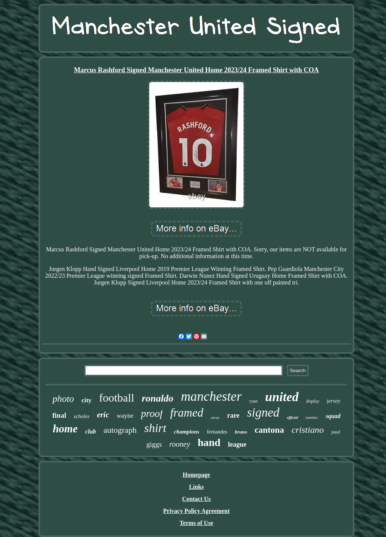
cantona (269, 430)
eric (103, 414)
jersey (333, 401)
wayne (125, 415)
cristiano (308, 430)
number (312, 417)
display (312, 401)
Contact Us (196, 499)
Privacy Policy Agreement (196, 511)
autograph (119, 430)
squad (333, 416)
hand (209, 442)
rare (233, 415)
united (282, 397)
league (237, 444)
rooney (179, 444)
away (215, 417)
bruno (241, 432)
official (292, 417)
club (90, 431)
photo (63, 399)
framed (186, 412)
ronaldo (157, 398)
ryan (253, 401)
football (116, 397)
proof (152, 413)
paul (335, 432)
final (59, 415)
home (65, 429)
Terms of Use (196, 523)
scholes (81, 416)
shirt (155, 428)
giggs (154, 444)
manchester (211, 396)
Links (196, 487)
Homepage (196, 475)
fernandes (217, 432)
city (86, 400)
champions (186, 432)
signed (263, 412)
